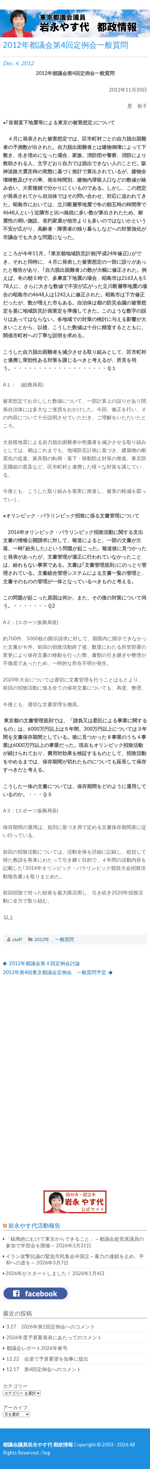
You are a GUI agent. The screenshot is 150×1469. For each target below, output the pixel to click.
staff (17, 939)
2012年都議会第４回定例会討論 (44, 963)
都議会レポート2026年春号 (36, 1348)
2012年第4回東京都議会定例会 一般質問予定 (54, 972)
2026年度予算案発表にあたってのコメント (54, 1337)
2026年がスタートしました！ (39, 1273)
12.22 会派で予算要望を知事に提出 (47, 1359)
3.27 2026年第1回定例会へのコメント (50, 1327)
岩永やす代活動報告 (34, 1225)
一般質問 (64, 939)
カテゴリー (15, 1386)
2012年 (41, 939)
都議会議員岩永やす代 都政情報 (38, 1445)
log (46, 1453)
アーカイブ (15, 1407)
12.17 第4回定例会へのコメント (43, 1369)
